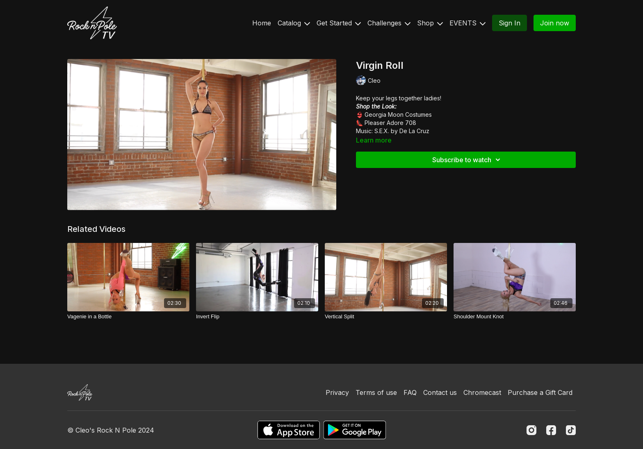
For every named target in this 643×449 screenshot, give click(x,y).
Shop (430, 23)
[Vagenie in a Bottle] (128, 317)
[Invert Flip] (257, 317)
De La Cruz (414, 130)
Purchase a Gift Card (540, 392)
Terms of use (376, 392)
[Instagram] (531, 430)
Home (261, 23)
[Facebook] (551, 430)
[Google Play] (354, 430)
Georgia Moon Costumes (398, 114)
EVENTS (467, 23)
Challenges (388, 23)
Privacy (337, 392)
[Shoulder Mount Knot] (515, 317)
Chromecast (482, 392)
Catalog (294, 23)
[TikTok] (571, 430)
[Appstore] (288, 430)
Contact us (440, 392)
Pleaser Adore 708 (390, 122)
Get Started (339, 23)
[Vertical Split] (386, 317)
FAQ (410, 392)
